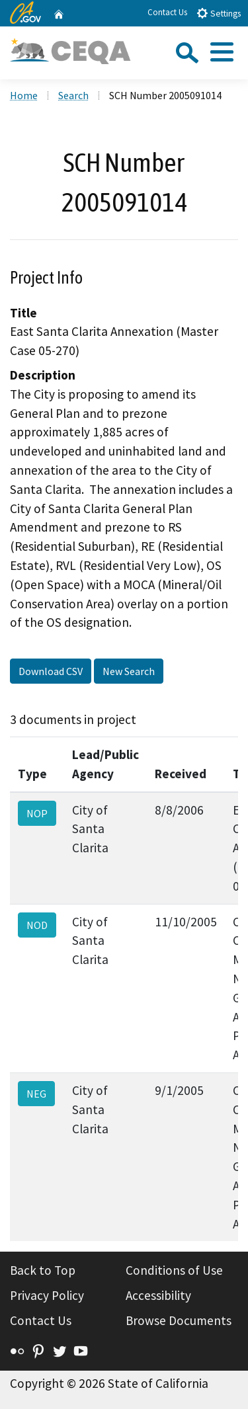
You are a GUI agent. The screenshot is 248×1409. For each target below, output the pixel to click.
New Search (129, 671)
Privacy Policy (47, 1295)
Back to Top (42, 1270)
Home (24, 95)
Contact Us (167, 12)
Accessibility (158, 1295)
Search (73, 95)
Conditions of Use (174, 1270)
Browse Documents (178, 1320)
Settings (218, 13)
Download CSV (51, 671)
